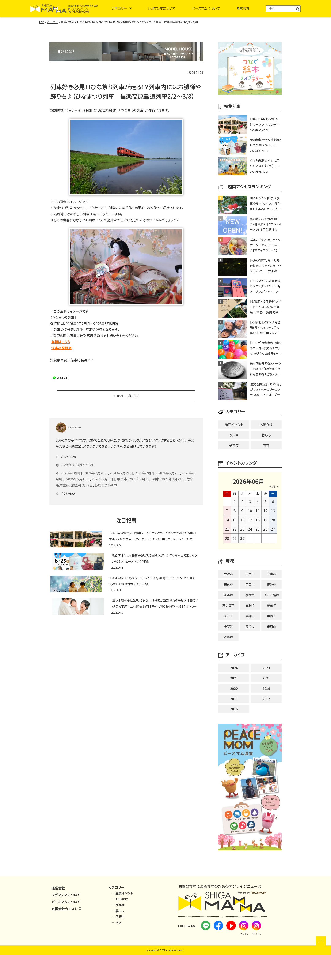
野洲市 (271, 584)
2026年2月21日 (121, 466)
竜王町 (271, 605)
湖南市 (228, 595)
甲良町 (271, 616)
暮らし (266, 434)
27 (273, 529)
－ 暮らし (118, 911)
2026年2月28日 (96, 466)
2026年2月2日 (145, 466)
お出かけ (68, 458)
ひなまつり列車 (106, 478)
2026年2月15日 (78, 472)
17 (250, 520)
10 (250, 510)
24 (250, 529)
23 (242, 529)
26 (265, 529)
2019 (266, 688)
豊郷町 (250, 616)
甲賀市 (122, 472)
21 (227, 529)
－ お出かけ (120, 899)
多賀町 (228, 626)
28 (227, 538)
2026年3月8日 (71, 466)
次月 (272, 486)
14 (227, 520)
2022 (234, 678)
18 (257, 520)
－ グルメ (118, 905)
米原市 (271, 626)
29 (234, 538)
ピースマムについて (206, 8)
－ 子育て (118, 916)
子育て (234, 445)
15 (234, 520)
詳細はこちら (60, 341)
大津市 (228, 574)
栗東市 (228, 584)
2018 (234, 698)
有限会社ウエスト (66, 908)
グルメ (233, 434)
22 (234, 529)
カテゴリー (119, 8)
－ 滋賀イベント (122, 893)
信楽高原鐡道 (61, 347)
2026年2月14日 (103, 472)
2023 (266, 667)
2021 (266, 678)
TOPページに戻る (126, 395)
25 (257, 529)
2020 (234, 688)
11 (257, 510)
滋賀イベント (85, 458)
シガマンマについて (161, 8)
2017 (266, 698)
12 (265, 510)
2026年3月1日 (140, 472)
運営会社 (243, 8)
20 (273, 520)
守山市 (271, 574)
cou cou (68, 420)
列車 (155, 472)
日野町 (250, 605)
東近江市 (228, 605)
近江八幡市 (271, 595)
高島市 (228, 637)
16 (242, 520)
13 (273, 510)
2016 (234, 708)
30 (242, 538)
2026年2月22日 (172, 472)
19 (265, 520)
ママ (266, 445)
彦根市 (250, 595)
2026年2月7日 (169, 466)
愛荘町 (228, 616)
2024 (234, 667)
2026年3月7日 (82, 478)
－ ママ (116, 922)
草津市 (250, 574)
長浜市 (250, 626)
